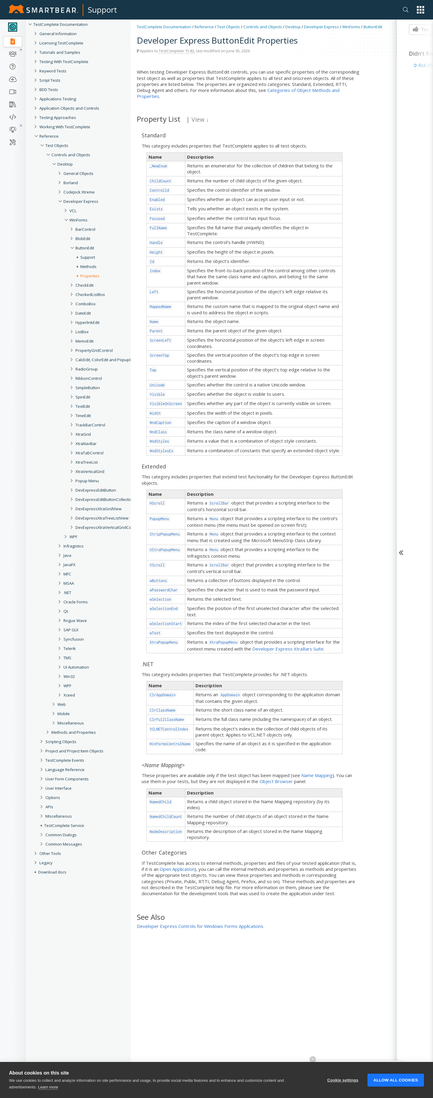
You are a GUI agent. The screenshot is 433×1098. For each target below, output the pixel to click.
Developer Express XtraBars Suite (288, 649)
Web (61, 704)
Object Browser (276, 781)
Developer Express (80, 201)
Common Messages (63, 844)
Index (155, 271)
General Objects (78, 173)
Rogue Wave (75, 620)
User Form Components (67, 779)
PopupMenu (159, 519)
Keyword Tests (52, 71)
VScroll (157, 565)
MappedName (160, 306)
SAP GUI (70, 630)
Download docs (52, 872)
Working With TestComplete (64, 127)
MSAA (68, 583)
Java (67, 555)
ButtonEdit (373, 26)
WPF (67, 685)
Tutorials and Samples (59, 52)
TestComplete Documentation (60, 24)
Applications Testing (57, 99)
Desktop (65, 164)
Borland (70, 182)
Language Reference (64, 769)
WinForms (351, 26)
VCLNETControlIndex (169, 729)
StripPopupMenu (165, 534)
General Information (58, 33)
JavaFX (69, 564)
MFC (67, 574)
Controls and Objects (70, 154)
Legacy (46, 862)
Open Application (177, 869)
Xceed (69, 695)
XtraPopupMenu (164, 642)
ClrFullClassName (167, 719)
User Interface (58, 788)
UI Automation (76, 667)
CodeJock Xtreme (79, 192)
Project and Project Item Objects (74, 751)
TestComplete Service (64, 825)
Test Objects (56, 145)
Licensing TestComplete (61, 43)
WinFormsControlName (170, 744)
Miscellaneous (70, 723)
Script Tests (49, 80)
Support (102, 9)
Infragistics (73, 546)
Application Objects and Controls (69, 108)
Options (52, 797)
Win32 (69, 676)
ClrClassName (163, 710)
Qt (65, 611)
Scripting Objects (60, 741)
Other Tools (50, 853)
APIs (49, 807)
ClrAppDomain (163, 695)
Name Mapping (317, 775)
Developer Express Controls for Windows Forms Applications (200, 926)
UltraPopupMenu (165, 549)
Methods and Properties (73, 732)
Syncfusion (73, 639)
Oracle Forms (75, 602)
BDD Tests (48, 89)
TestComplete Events (64, 760)
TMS (67, 657)
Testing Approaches (57, 117)
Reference (49, 136)
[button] (420, 10)
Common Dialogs (61, 834)
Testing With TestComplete (63, 61)
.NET (67, 592)
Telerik (69, 648)
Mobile (63, 713)
